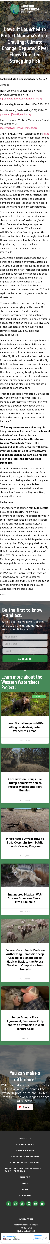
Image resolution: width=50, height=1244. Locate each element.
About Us (25, 1138)
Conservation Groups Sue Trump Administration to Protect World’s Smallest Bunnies (25, 784)
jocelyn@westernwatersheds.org (19, 128)
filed (46, 133)
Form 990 (25, 1195)
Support (25, 1177)
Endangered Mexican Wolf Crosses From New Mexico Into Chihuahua (25, 898)
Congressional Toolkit (25, 1162)
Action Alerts (25, 1144)
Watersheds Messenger (25, 1156)
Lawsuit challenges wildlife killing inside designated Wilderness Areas (25, 727)
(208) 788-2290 (26, 1231)
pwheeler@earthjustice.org (16, 114)
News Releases (25, 1150)
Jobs (25, 1183)
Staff (25, 1189)
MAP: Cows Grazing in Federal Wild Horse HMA (23, 1170)
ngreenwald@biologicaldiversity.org (21, 98)
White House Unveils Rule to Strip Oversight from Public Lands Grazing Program (25, 842)
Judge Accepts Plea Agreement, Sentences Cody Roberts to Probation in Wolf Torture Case (25, 1023)
